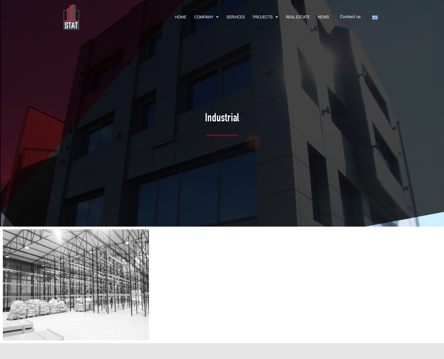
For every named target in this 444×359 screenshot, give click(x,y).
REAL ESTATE (298, 17)
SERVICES (236, 17)
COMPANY (206, 17)
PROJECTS (265, 17)
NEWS (323, 17)
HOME (180, 17)
